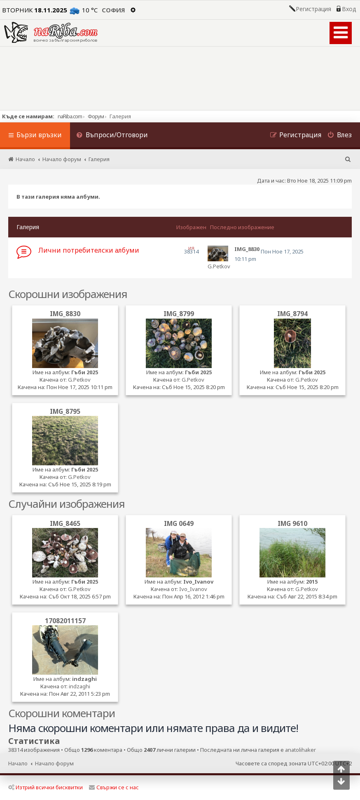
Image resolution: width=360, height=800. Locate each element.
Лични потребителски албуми (88, 250)
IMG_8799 (179, 314)
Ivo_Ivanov (198, 581)
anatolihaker (300, 749)
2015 (312, 581)
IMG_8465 (65, 523)
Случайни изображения (66, 503)
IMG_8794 (292, 314)
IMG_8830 (65, 314)
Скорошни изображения (67, 293)
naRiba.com (70, 116)
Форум (96, 116)
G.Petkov (219, 266)
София (113, 10)
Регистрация (313, 9)
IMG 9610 (292, 523)
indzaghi (84, 679)
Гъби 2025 (84, 372)
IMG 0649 (179, 523)
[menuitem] (112, 135)
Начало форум (54, 763)
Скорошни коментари (61, 713)
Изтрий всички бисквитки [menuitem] (45, 787)
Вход (349, 9)
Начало (18, 763)
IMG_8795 (65, 411)
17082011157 (65, 621)
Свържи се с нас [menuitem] (114, 787)
